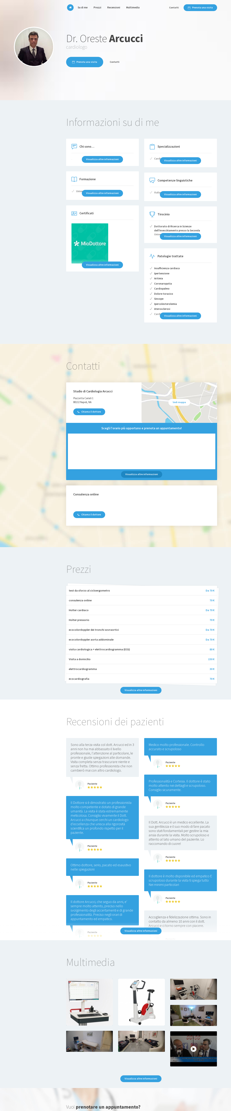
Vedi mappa (179, 402)
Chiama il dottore (89, 411)
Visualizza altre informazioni (141, 474)
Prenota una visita (200, 7)
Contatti (174, 7)
